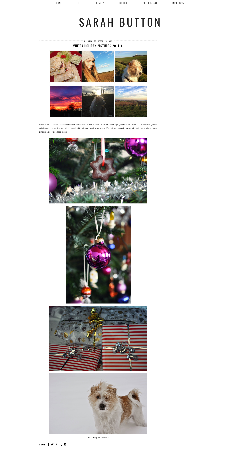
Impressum (178, 2)
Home (59, 2)
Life (79, 2)
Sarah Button (120, 22)
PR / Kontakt (150, 2)
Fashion (123, 2)
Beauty (100, 2)
